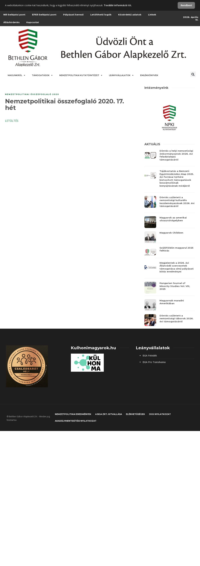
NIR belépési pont (14, 14)
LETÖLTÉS (11, 121)
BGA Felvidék (150, 355)
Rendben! (186, 5)
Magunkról (16, 75)
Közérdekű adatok (129, 14)
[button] (193, 74)
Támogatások (42, 75)
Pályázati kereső (73, 14)
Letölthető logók (101, 14)
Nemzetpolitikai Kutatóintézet (80, 75)
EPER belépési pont (44, 14)
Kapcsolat (32, 22)
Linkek (152, 14)
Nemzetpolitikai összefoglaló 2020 (32, 94)
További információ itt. (118, 5)
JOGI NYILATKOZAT (160, 414)
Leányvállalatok (121, 75)
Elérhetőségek (135, 414)
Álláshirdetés (11, 22)
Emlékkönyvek (149, 75)
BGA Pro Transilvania (154, 362)
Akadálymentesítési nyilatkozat (75, 421)
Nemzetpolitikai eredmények (73, 414)
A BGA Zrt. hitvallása (108, 414)
